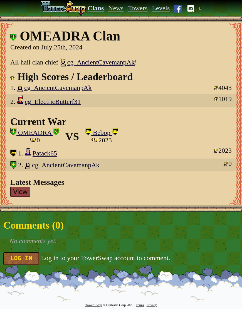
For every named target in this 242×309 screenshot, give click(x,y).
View (20, 191)
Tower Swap (93, 305)
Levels (161, 8)
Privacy (152, 305)
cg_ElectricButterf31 (53, 101)
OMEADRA (34, 132)
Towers (137, 8)
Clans (96, 8)
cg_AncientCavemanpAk (97, 62)
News (116, 8)
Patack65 (45, 153)
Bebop (101, 132)
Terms (140, 305)
